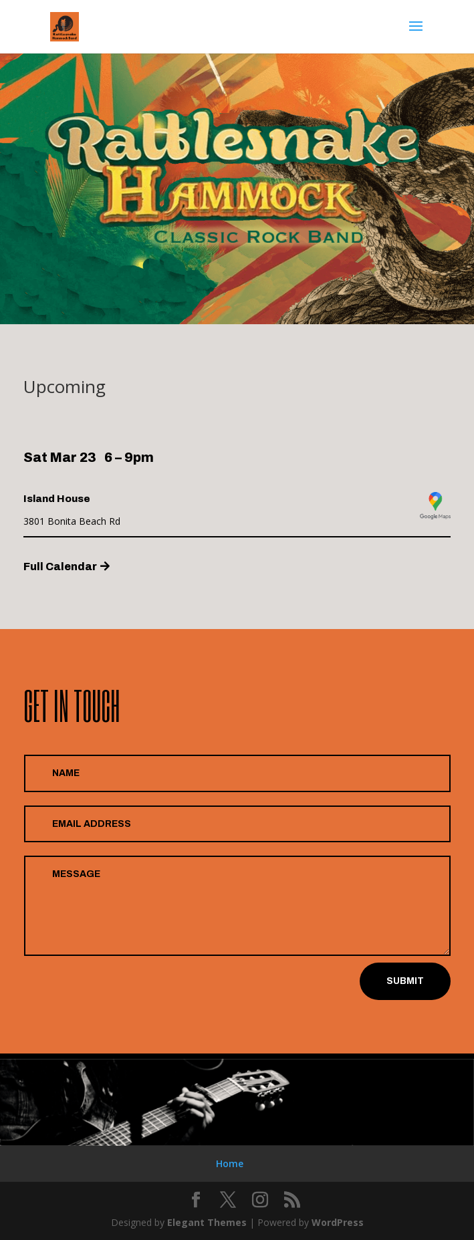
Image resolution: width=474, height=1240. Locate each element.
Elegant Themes (207, 1222)
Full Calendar (60, 566)
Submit (405, 981)
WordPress (338, 1222)
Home (229, 1163)
